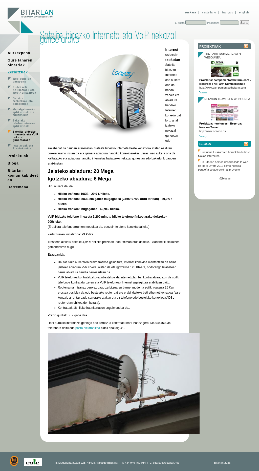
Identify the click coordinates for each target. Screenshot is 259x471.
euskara (190, 12)
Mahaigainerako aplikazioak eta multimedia (24, 112)
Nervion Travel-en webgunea (227, 98)
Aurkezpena (19, 53)
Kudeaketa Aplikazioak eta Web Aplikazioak (24, 90)
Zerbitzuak (18, 72)
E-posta (180, 22)
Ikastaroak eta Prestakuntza (23, 147)
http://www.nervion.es (212, 131)
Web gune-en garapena (22, 80)
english (244, 12)
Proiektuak (18, 156)
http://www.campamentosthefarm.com (222, 87)
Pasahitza (213, 22)
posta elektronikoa (87, 328)
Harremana (18, 187)
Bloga (13, 163)
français (227, 12)
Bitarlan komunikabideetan (23, 175)
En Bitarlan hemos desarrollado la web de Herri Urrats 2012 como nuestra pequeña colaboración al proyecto (223, 165)
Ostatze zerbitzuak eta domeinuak (23, 101)
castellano (209, 12)
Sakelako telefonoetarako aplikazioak (24, 123)
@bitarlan (225, 178)
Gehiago (203, 93)
